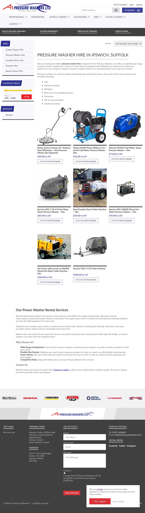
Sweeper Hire (12, 65)
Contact (14, 24)
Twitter (122, 446)
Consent (67, 470)
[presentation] (80, 486)
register (139, 4)
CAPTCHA (68, 480)
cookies (107, 489)
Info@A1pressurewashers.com (128, 435)
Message (67, 452)
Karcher (9, 115)
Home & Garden (58, 17)
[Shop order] (128, 43)
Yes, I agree (107, 501)
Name (66, 433)
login (131, 4)
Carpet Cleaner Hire (14, 49)
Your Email (68, 442)
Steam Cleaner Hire (14, 71)
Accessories (80, 17)
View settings (126, 501)
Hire (96, 17)
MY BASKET (132, 10)
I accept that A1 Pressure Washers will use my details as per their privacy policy (82, 476)
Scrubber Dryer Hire (15, 60)
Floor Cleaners (114, 17)
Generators (37, 17)
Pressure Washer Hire (15, 55)
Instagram (131, 446)
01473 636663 (120, 4)
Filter (26, 97)
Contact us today (61, 370)
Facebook (113, 446)
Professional (16, 17)
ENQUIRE (50, 161)
